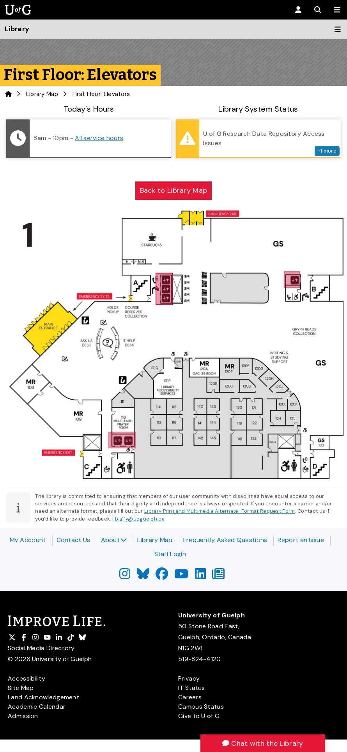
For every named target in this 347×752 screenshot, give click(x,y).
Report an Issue (301, 540)
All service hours (99, 138)
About (114, 540)
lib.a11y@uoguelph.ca (138, 519)
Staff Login (170, 554)
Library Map (42, 94)
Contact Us (73, 540)
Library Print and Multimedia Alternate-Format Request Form (219, 511)
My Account (28, 540)
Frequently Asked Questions (225, 540)
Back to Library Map (173, 190)
